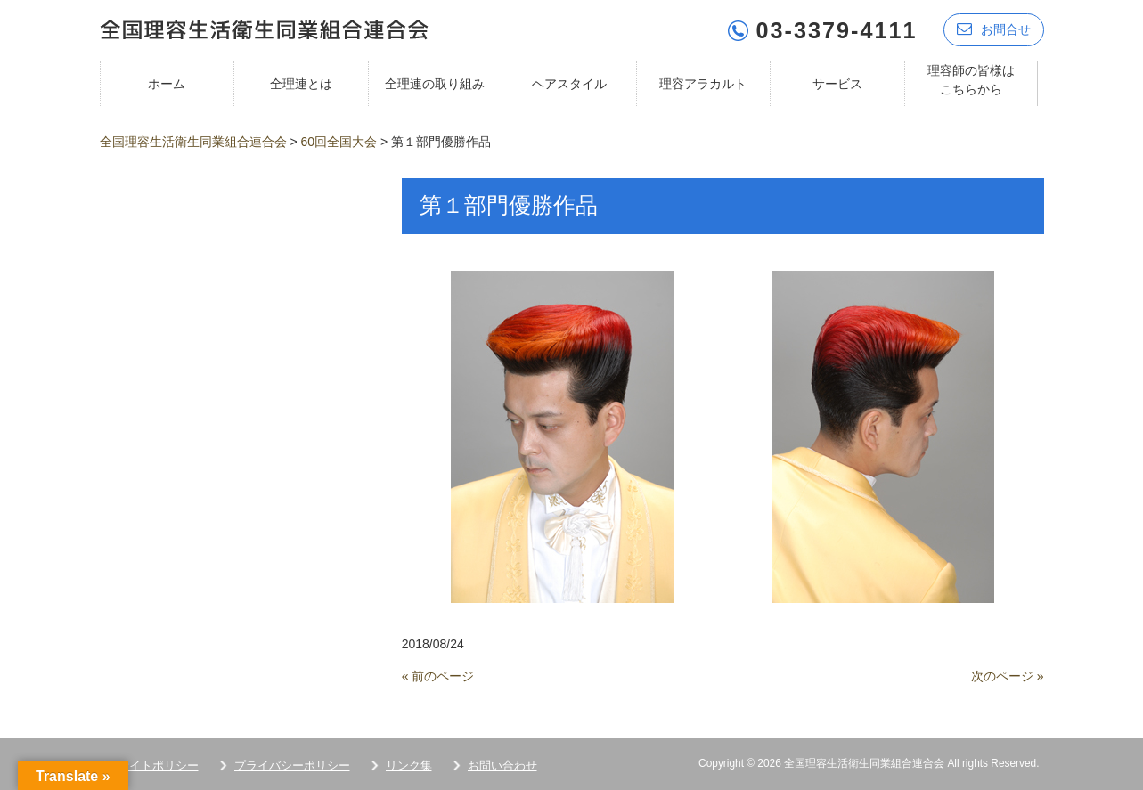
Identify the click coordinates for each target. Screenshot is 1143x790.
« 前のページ (438, 675)
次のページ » (1007, 675)
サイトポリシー (158, 764)
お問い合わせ (502, 764)
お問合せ (994, 29)
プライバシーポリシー (292, 764)
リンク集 (409, 764)
